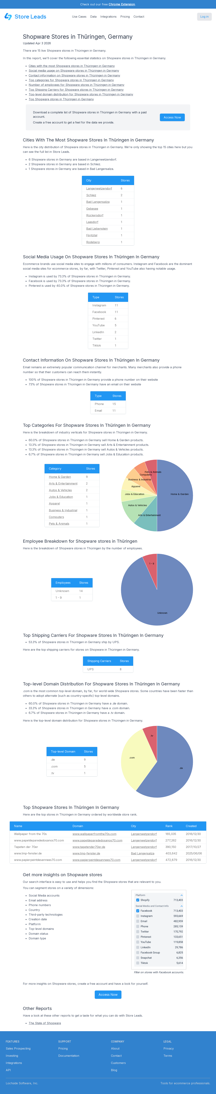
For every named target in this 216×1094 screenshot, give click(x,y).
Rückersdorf (94, 215)
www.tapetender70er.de (89, 847)
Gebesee (92, 208)
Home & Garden (60, 477)
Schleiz (91, 195)
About (115, 1048)
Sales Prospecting (18, 1048)
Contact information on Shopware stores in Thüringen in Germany (74, 75)
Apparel (54, 503)
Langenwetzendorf (99, 188)
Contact (139, 16)
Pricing (125, 16)
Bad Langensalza (98, 202)
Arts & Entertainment (63, 483)
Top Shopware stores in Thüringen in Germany (61, 99)
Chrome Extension (122, 4)
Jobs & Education (61, 497)
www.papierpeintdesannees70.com (96, 860)
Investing (12, 1055)
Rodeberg (93, 242)
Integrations (108, 16)
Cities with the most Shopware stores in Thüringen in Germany (72, 66)
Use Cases (79, 16)
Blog (114, 1070)
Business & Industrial (63, 510)
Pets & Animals (59, 523)
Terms (167, 1055)
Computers (56, 517)
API (8, 1070)
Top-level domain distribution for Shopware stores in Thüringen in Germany (81, 94)
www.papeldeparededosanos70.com (97, 840)
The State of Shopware (45, 1023)
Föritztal (91, 235)
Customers (118, 1063)
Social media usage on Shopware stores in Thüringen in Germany (74, 70)
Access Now (172, 117)
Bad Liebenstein (97, 228)
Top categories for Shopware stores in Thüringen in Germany (71, 80)
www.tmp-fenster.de (86, 853)
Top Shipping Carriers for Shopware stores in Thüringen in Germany (76, 89)
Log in (204, 16)
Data (93, 16)
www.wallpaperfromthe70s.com (94, 834)
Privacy (168, 1048)
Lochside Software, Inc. (22, 1083)
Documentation (68, 1055)
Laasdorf (92, 222)
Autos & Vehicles (60, 490)
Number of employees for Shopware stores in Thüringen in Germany (76, 85)
